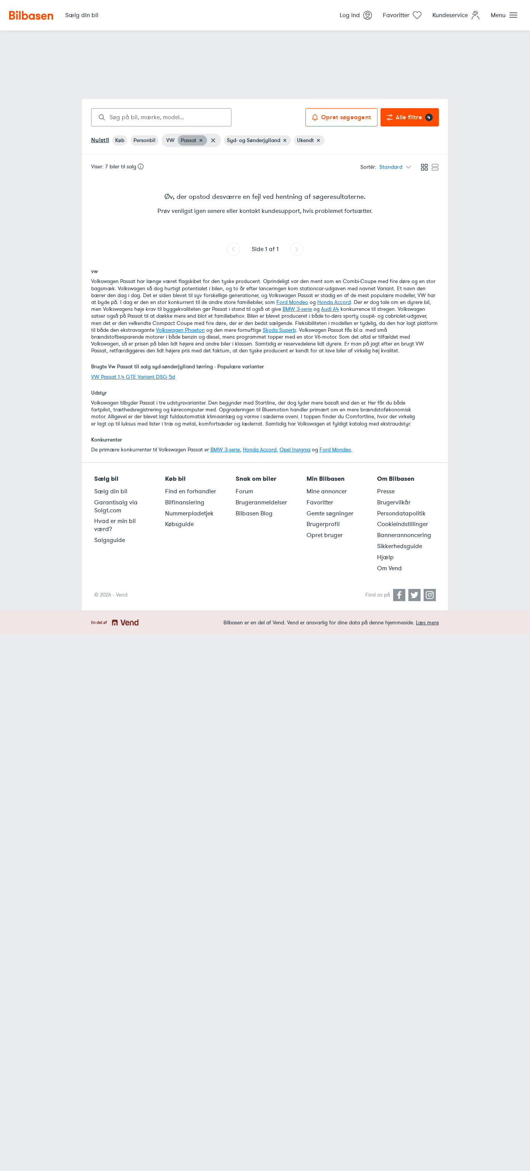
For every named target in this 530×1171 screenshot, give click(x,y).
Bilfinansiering (184, 502)
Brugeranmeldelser (261, 502)
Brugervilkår (394, 502)
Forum (244, 491)
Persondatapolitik (401, 513)
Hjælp (385, 557)
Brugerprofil (323, 524)
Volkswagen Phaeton (180, 330)
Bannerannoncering (404, 535)
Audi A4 (330, 309)
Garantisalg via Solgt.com (116, 506)
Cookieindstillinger (402, 524)
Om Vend (389, 568)
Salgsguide (109, 540)
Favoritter (320, 502)
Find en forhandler (190, 491)
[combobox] (161, 117)
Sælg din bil (110, 491)
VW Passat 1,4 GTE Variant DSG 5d (133, 377)
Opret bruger (325, 535)
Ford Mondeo (292, 302)
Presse (386, 491)
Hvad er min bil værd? (115, 525)
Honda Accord (334, 302)
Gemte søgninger (330, 513)
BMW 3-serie (297, 309)
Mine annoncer (327, 491)
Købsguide (179, 524)
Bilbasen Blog (254, 513)
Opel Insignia (294, 449)
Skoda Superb (279, 330)
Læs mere (427, 622)
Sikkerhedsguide (399, 546)
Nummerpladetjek (189, 513)
